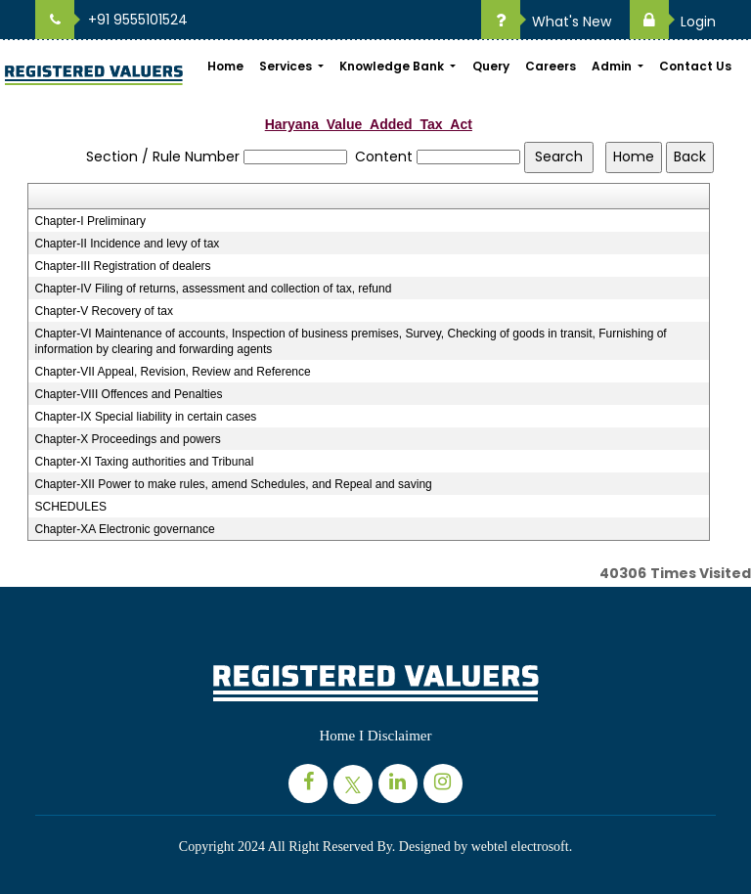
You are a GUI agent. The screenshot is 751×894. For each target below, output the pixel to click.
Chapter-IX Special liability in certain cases (146, 417)
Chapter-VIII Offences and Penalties (129, 394)
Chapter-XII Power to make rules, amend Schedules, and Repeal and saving (233, 484)
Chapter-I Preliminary (90, 221)
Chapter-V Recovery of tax (104, 311)
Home (225, 66)
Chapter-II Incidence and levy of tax (127, 243)
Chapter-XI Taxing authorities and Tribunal (144, 462)
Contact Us (695, 66)
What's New (546, 21)
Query (490, 66)
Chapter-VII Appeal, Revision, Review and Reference (173, 372)
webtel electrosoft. (521, 846)
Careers (550, 66)
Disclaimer (400, 735)
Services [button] (287, 66)
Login (673, 21)
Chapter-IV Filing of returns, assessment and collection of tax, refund (213, 288)
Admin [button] (613, 66)
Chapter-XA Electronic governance (125, 529)
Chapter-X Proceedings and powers (128, 439)
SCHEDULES (71, 507)
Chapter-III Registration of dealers (123, 266)
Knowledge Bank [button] (393, 66)
